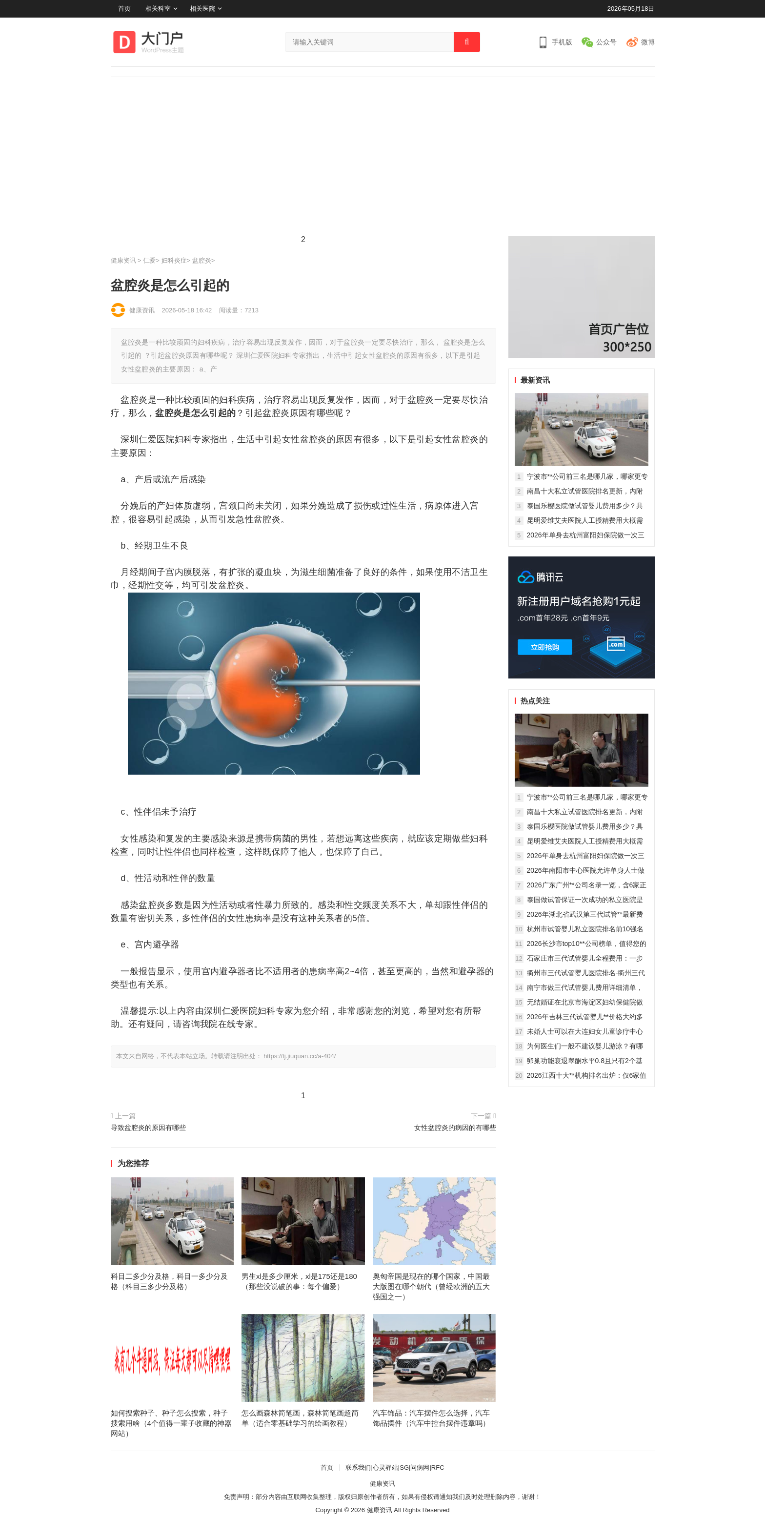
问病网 (419, 1467)
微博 (648, 42)
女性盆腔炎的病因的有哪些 (455, 1127)
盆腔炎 (201, 260)
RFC (437, 1467)
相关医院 (202, 8)
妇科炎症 (174, 260)
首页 (124, 8)
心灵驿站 (385, 1467)
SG (404, 1467)
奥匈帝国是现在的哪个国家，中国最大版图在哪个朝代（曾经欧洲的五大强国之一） (431, 1286)
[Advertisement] (382, 150)
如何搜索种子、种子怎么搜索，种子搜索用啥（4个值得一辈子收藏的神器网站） (171, 1423)
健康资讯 (123, 260)
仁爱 (149, 260)
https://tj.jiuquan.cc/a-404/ (299, 1056)
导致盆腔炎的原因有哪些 (148, 1127)
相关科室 (158, 8)
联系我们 (358, 1467)
